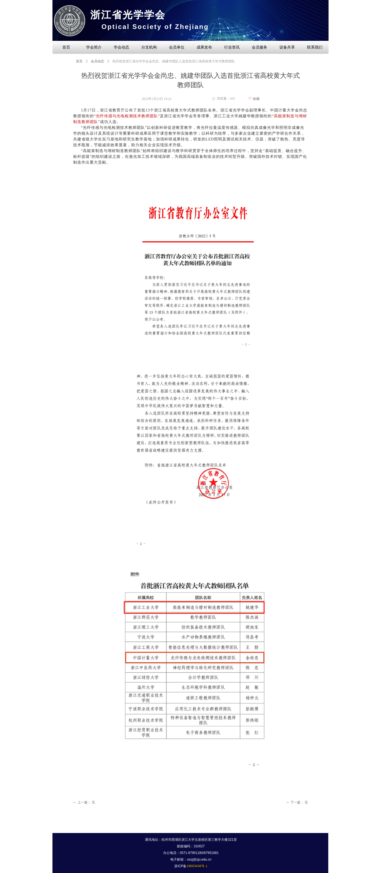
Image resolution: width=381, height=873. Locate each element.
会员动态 (97, 61)
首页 (79, 61)
